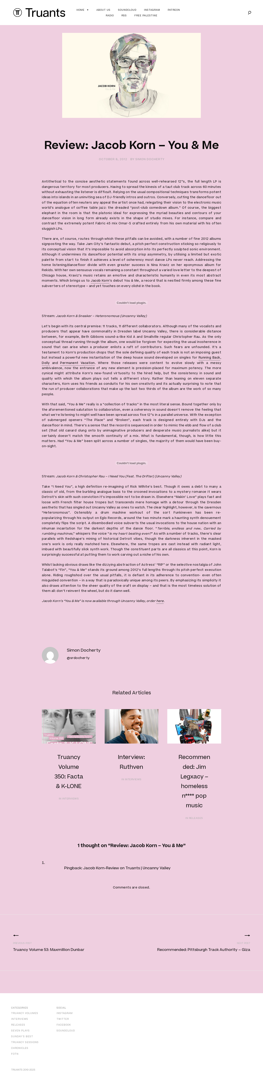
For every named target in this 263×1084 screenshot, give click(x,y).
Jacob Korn (100, 280)
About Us (103, 10)
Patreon (174, 10)
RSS (124, 15)
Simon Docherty (149, 159)
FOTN (15, 1054)
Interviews (19, 1019)
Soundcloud (127, 10)
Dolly (46, 363)
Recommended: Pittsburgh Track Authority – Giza (203, 949)
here (160, 601)
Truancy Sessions (25, 1042)
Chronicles (19, 1048)
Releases (18, 1025)
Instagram (152, 10)
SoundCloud (66, 1030)
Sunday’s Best (22, 1036)
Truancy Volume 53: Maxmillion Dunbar (48, 949)
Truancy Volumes (24, 1013)
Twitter (63, 1019)
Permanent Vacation (77, 363)
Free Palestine (145, 15)
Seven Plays (20, 1030)
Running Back (209, 357)
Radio (110, 15)
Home (80, 10)
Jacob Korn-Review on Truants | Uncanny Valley (127, 868)
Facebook (64, 1025)
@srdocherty (78, 658)
